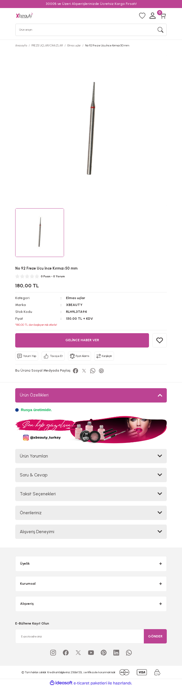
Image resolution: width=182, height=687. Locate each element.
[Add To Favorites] (159, 340)
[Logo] (24, 15)
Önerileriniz (31, 512)
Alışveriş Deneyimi (37, 531)
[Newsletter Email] (91, 636)
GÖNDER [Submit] (155, 636)
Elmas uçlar (75, 298)
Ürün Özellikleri (34, 395)
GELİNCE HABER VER (82, 340)
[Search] (91, 29)
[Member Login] (152, 16)
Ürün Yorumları (34, 456)
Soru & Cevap (33, 475)
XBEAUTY (74, 305)
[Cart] (163, 16)
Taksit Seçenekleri (38, 493)
